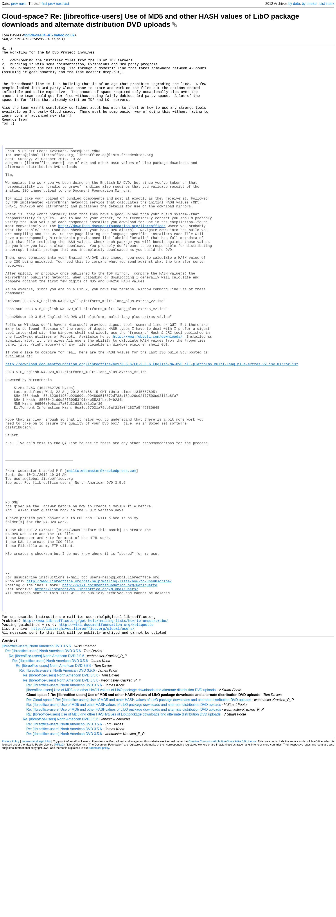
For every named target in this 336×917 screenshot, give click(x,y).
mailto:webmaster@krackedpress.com (101, 565)
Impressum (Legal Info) (36, 872)
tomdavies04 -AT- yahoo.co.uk (49, 35)
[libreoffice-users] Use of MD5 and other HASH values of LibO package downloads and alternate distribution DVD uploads (121, 820)
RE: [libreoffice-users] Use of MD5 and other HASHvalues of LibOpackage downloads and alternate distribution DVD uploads (123, 845)
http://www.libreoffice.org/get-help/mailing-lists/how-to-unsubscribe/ (99, 700)
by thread (309, 3)
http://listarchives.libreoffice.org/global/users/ (86, 710)
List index (326, 3)
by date (294, 3)
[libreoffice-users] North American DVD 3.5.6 (36, 777)
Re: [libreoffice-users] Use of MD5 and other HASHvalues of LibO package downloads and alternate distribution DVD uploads (123, 835)
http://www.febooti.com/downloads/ (148, 401)
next (22, 3)
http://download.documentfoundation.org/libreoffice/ (112, 266)
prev (14, 3)
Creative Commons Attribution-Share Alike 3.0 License (222, 872)
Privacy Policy (10, 872)
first (44, 3)
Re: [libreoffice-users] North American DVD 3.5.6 (43, 781)
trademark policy (99, 878)
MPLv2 (59, 875)
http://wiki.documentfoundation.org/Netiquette (109, 705)
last (66, 3)
